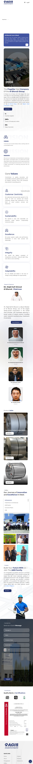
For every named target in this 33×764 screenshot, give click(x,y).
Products (19, 758)
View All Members (16, 322)
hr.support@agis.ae (9, 585)
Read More (5, 19)
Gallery (5, 763)
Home (5, 756)
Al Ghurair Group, (12, 104)
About (5, 758)
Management (7, 761)
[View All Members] (16, 298)
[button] (5, 650)
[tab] (8, 500)
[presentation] (14, 673)
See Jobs (7, 590)
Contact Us (20, 761)
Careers (19, 756)
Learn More (8, 109)
